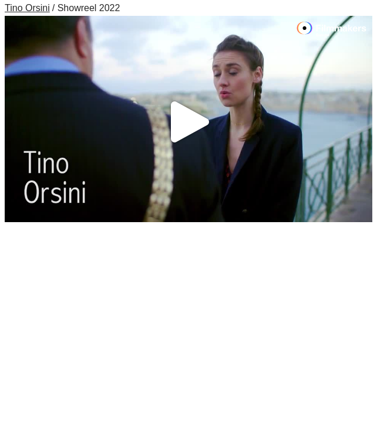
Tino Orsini (27, 8)
